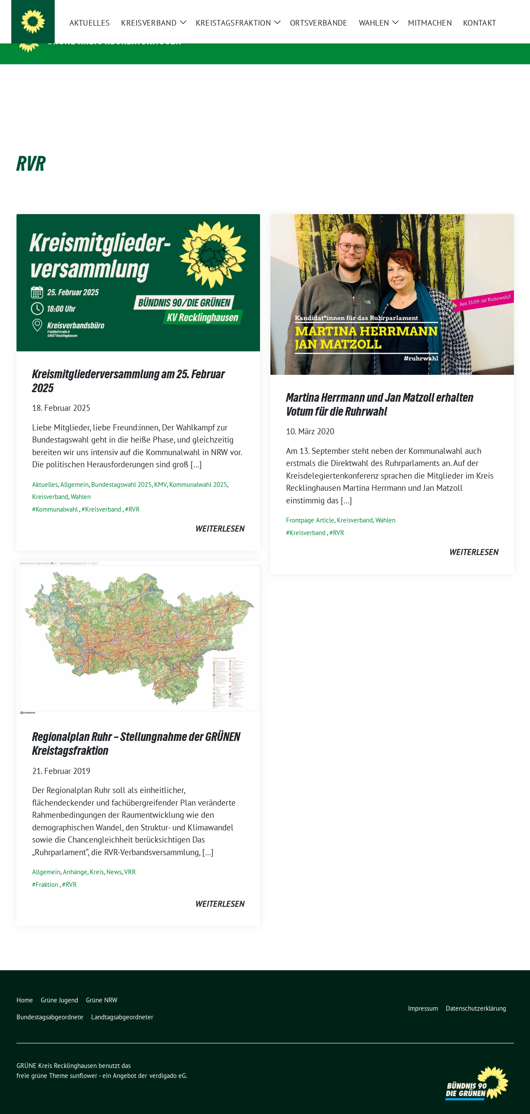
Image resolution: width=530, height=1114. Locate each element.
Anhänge (75, 858)
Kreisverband (50, 483)
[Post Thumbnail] (138, 268)
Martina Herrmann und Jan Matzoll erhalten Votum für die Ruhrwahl (380, 391)
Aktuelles (45, 471)
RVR (134, 496)
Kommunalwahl (57, 496)
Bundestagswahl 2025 (121, 471)
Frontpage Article (310, 506)
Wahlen (81, 483)
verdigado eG (167, 1062)
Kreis (97, 858)
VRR (130, 858)
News (114, 858)
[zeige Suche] (498, 8)
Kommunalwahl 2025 (198, 471)
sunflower (83, 1062)
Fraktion (47, 871)
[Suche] (486, 8)
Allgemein (74, 471)
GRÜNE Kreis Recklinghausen (114, 40)
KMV (160, 471)
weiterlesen (219, 515)
